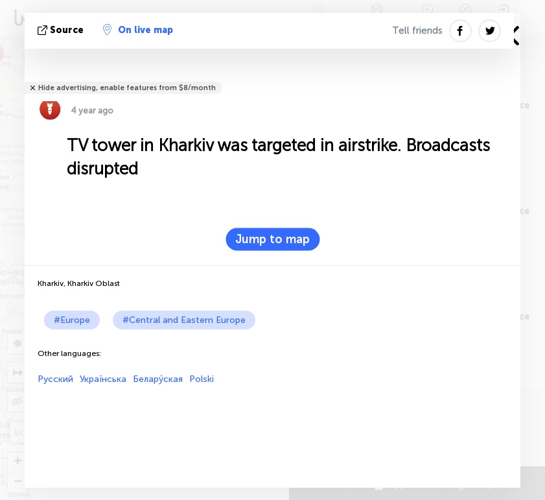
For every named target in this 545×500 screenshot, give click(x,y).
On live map (138, 30)
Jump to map (272, 239)
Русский (55, 379)
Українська (103, 379)
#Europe (72, 320)
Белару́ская (158, 379)
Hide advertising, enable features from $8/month (127, 88)
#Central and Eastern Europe (184, 320)
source (62, 30)
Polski (201, 379)
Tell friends (417, 30)
